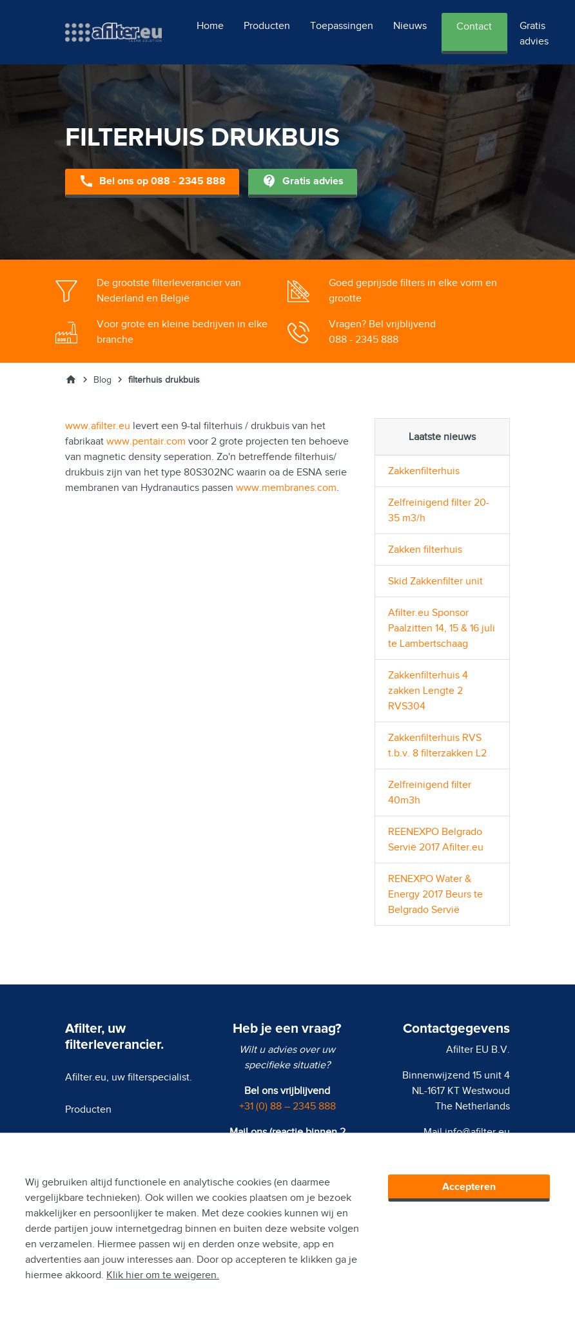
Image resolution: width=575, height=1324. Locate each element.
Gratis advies (534, 33)
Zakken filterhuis (425, 549)
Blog (102, 380)
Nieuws (410, 26)
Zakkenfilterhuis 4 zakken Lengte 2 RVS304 (428, 690)
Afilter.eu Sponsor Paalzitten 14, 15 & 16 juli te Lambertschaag (441, 628)
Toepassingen (341, 26)
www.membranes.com (286, 488)
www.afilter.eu (97, 426)
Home (210, 26)
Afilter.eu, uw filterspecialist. (128, 1077)
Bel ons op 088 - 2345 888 (152, 182)
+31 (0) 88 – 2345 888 (287, 1106)
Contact (474, 26)
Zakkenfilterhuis (424, 471)
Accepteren (469, 1187)
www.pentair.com (146, 441)
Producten (267, 26)
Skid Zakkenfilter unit (435, 581)
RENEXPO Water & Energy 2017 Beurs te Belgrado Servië (435, 894)
